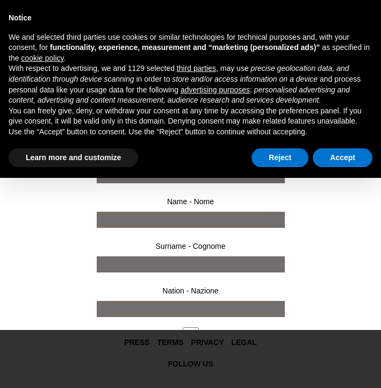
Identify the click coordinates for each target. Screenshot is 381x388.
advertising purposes (215, 89)
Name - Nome (190, 201)
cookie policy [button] (42, 58)
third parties (196, 68)
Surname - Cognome (191, 246)
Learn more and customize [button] (73, 157)
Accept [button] (342, 157)
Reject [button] (280, 157)
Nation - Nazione (190, 290)
